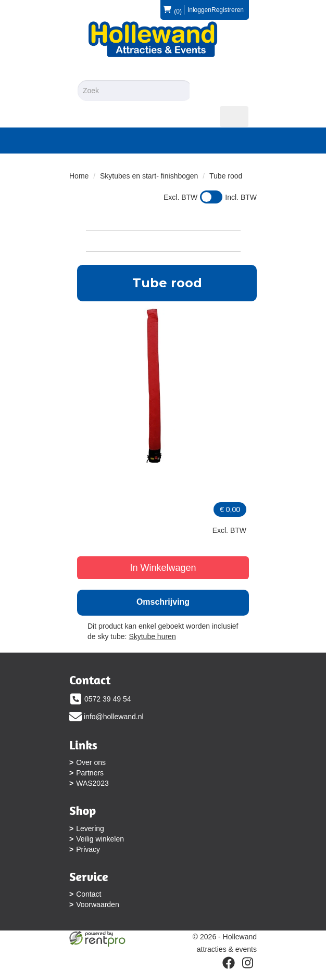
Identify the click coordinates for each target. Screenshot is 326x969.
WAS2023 (92, 783)
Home (79, 176)
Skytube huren (152, 636)
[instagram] (247, 963)
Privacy (88, 849)
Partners (90, 773)
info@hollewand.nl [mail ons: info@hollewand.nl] (114, 716)
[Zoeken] (204, 90)
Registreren (227, 10)
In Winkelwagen (163, 568)
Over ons (91, 762)
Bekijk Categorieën (163, 240)
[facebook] (228, 963)
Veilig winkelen (100, 839)
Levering (90, 828)
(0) (172, 10)
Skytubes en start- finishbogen (149, 176)
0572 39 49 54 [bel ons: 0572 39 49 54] (107, 699)
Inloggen (199, 10)
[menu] (234, 116)
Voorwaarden (97, 904)
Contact (88, 894)
